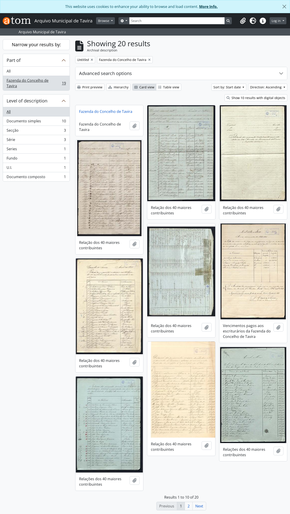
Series (36, 150)
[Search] (177, 20)
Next (199, 506)
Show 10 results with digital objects (256, 98)
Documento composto (36, 177)
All (9, 71)
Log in (277, 21)
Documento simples (36, 122)
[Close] (284, 6)
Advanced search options (105, 73)
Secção (36, 131)
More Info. (208, 6)
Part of (14, 60)
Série (36, 140)
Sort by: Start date (227, 87)
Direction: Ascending (266, 87)
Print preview (89, 87)
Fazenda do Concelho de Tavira (36, 83)
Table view (168, 87)
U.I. (36, 168)
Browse (104, 21)
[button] (243, 21)
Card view (144, 87)
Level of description (27, 101)
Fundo (36, 159)
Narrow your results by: (36, 44)
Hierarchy (118, 87)
